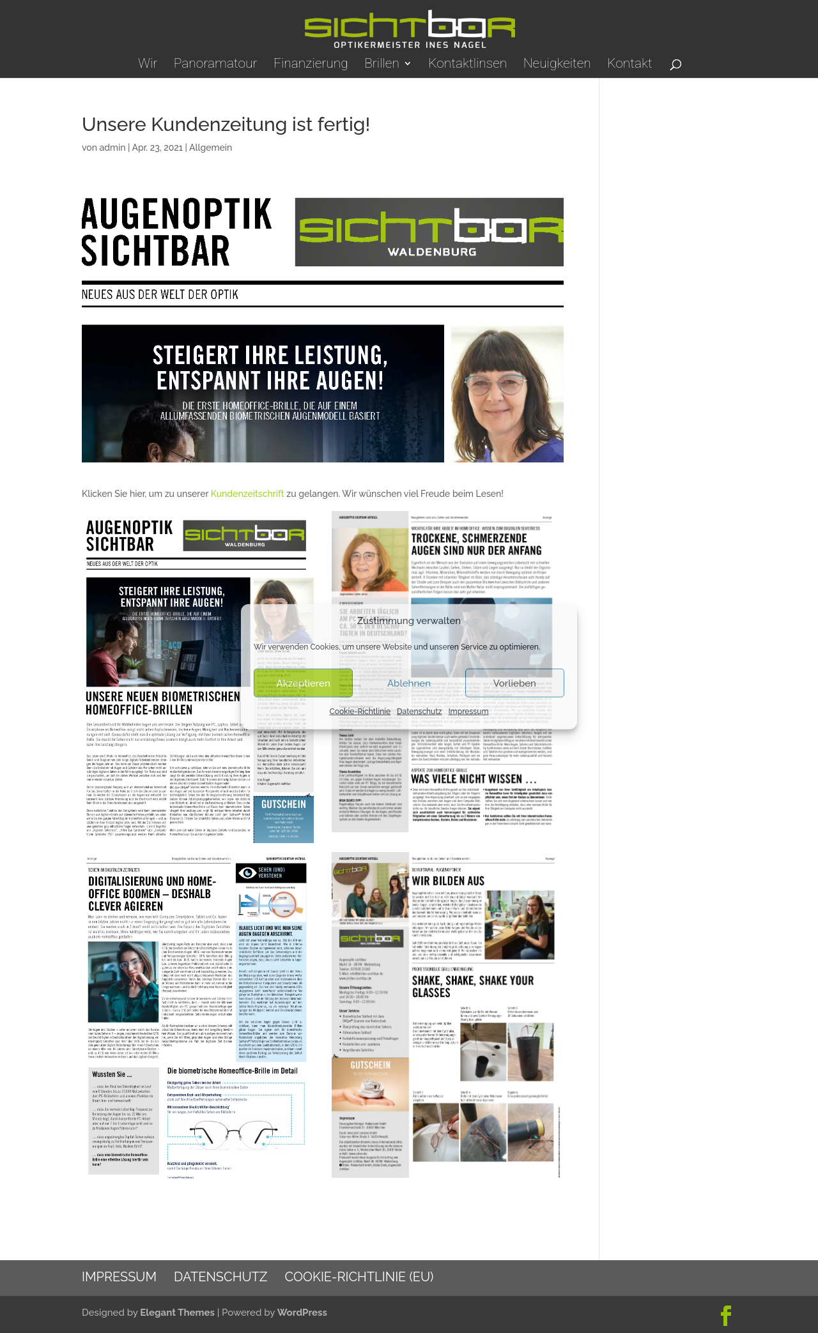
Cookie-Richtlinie (360, 711)
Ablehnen (409, 683)
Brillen (381, 65)
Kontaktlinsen (467, 65)
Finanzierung (311, 65)
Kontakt (629, 65)
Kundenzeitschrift (247, 494)
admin (112, 147)
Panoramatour (216, 65)
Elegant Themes (177, 1312)
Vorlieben (514, 683)
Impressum (468, 711)
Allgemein (210, 147)
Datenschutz (419, 711)
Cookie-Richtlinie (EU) (358, 1276)
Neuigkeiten (557, 65)
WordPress (302, 1312)
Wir (147, 65)
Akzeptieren (303, 683)
